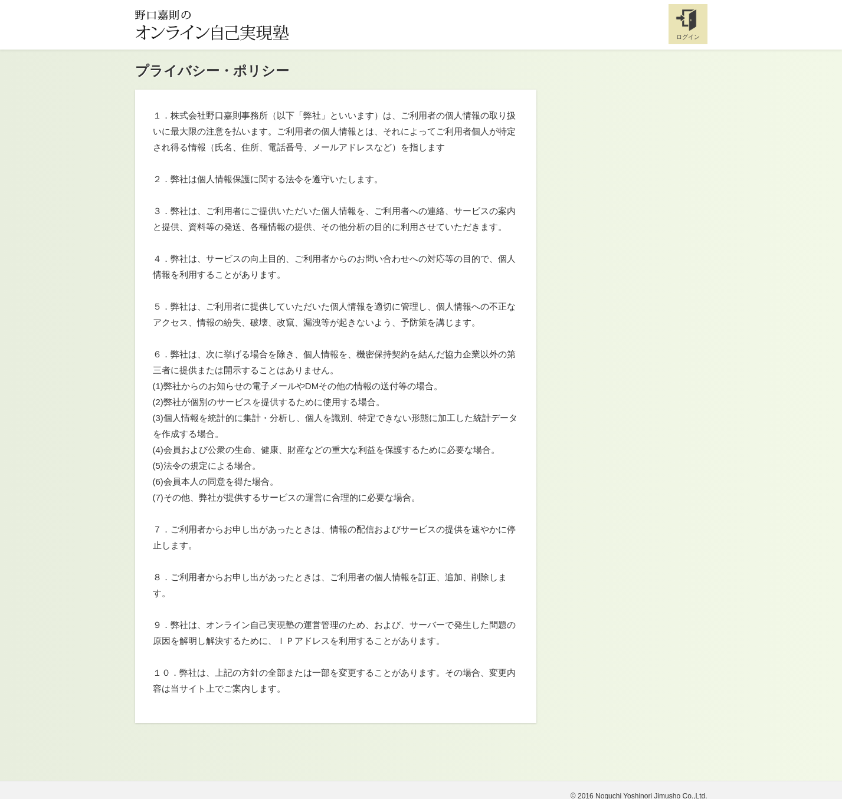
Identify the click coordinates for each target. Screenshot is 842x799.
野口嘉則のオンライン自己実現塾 (212, 24)
